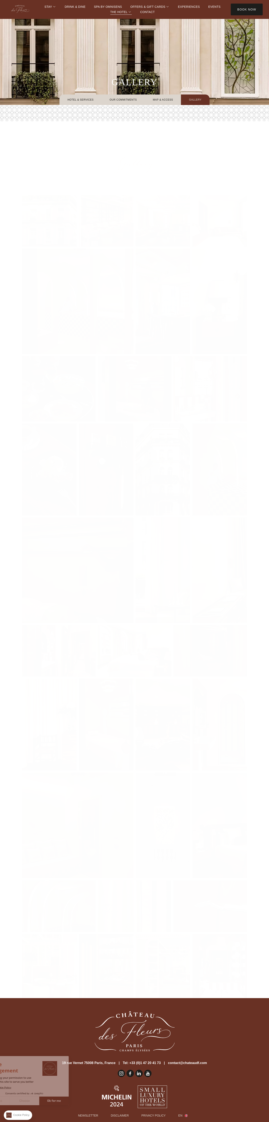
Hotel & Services (80, 99)
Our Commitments (123, 99)
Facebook (130, 1073)
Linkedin (139, 1073)
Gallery (195, 99)
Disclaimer (120, 1115)
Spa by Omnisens (108, 6)
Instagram (121, 1073)
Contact (147, 12)
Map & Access (163, 99)
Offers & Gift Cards (147, 6)
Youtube (148, 1073)
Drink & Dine (75, 6)
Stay (48, 6)
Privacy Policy (153, 1115)
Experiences (189, 6)
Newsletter (88, 1115)
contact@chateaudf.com (187, 1063)
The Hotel (119, 12)
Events (214, 6)
